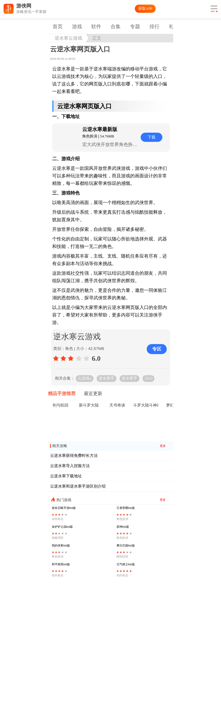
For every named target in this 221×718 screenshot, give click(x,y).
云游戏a (84, 378)
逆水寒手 (106, 378)
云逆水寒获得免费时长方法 (74, 455)
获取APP (145, 8)
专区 (156, 349)
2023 (148, 378)
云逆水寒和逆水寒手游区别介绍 (78, 486)
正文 (96, 38)
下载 (151, 137)
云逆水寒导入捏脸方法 (70, 466)
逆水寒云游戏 (68, 38)
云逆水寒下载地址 (66, 476)
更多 (163, 445)
